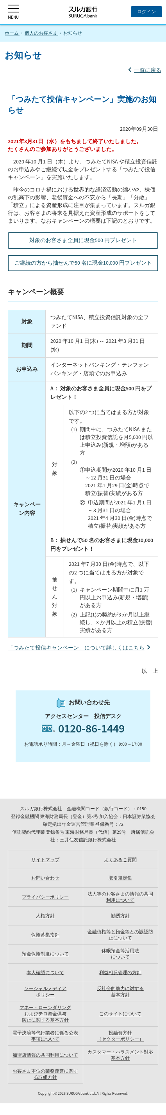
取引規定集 (120, 878)
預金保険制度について (45, 954)
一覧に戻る (147, 70)
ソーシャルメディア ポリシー (45, 991)
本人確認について (45, 972)
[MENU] (13, 11)
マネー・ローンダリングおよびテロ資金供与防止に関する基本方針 (45, 1013)
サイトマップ (45, 859)
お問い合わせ (45, 878)
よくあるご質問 (120, 859)
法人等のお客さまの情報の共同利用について (120, 897)
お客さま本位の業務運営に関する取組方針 (45, 1074)
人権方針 (45, 915)
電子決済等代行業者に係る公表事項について (45, 1036)
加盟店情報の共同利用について (45, 1055)
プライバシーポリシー (45, 897)
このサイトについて (120, 1014)
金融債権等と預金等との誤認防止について (120, 935)
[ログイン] (146, 11)
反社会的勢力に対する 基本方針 (120, 991)
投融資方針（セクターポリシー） (120, 1036)
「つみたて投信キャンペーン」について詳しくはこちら (76, 647)
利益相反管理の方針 (120, 972)
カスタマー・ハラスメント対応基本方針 (120, 1055)
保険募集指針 (45, 935)
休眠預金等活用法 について (120, 954)
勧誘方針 (120, 915)
